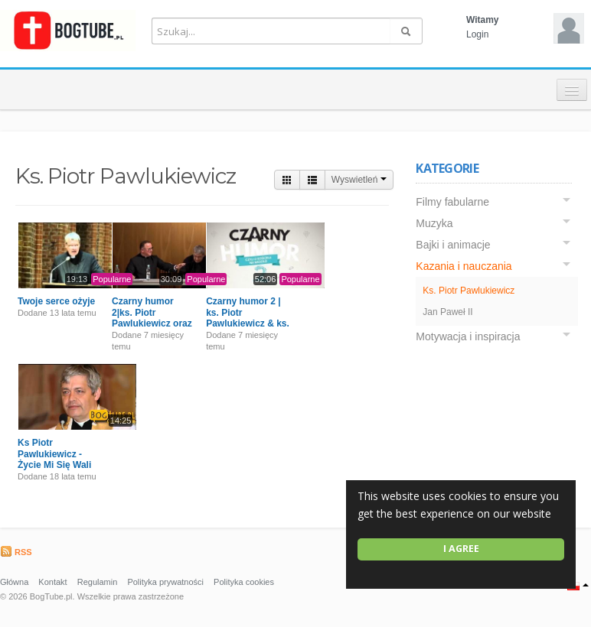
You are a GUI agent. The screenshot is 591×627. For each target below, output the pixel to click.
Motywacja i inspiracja (468, 336)
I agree (461, 548)
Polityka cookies (244, 581)
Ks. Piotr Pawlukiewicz (468, 290)
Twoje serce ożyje (56, 301)
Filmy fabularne (452, 202)
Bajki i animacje (453, 245)
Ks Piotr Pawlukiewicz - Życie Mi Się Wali (54, 453)
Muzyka (434, 223)
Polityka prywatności (165, 581)
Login (477, 34)
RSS (16, 552)
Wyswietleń (359, 179)
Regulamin (97, 581)
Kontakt (52, 581)
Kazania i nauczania (463, 266)
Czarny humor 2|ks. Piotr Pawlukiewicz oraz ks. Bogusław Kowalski (152, 323)
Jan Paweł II (447, 312)
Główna (14, 581)
